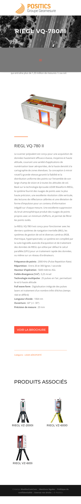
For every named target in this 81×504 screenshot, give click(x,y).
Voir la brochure (31, 329)
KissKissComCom (29, 489)
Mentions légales (47, 489)
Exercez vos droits (42, 492)
